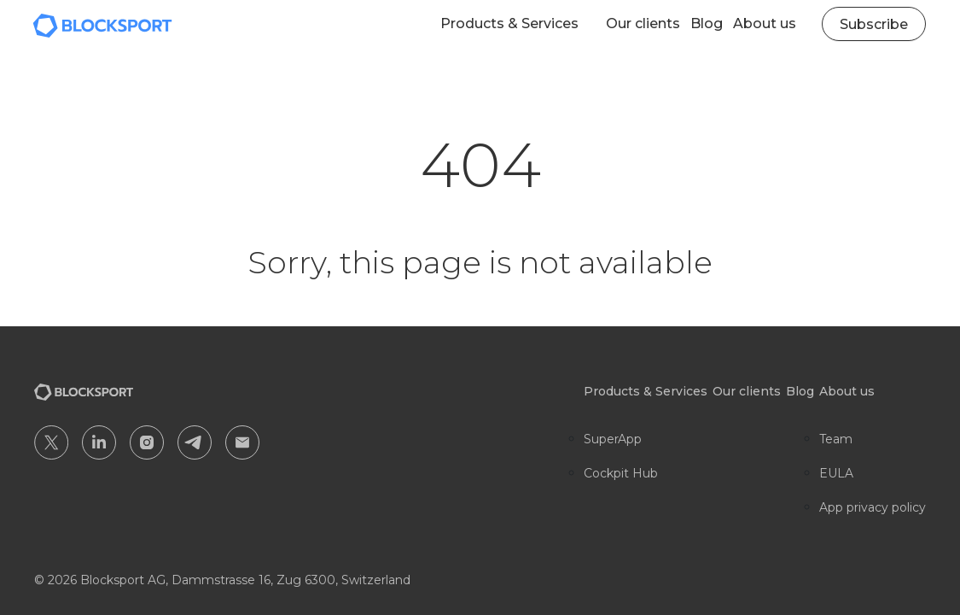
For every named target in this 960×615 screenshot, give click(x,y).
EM (242, 442)
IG (147, 442)
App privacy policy (872, 507)
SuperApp (613, 439)
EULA (836, 473)
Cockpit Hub (621, 473)
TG (194, 442)
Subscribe (874, 24)
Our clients (643, 23)
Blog (706, 23)
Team (835, 439)
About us (764, 23)
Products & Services (509, 23)
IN (99, 442)
